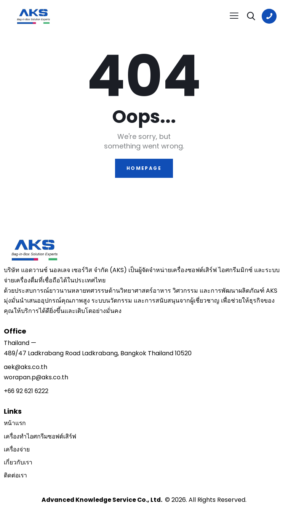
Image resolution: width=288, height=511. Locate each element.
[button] (234, 15)
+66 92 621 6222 (27, 391)
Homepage (144, 168)
